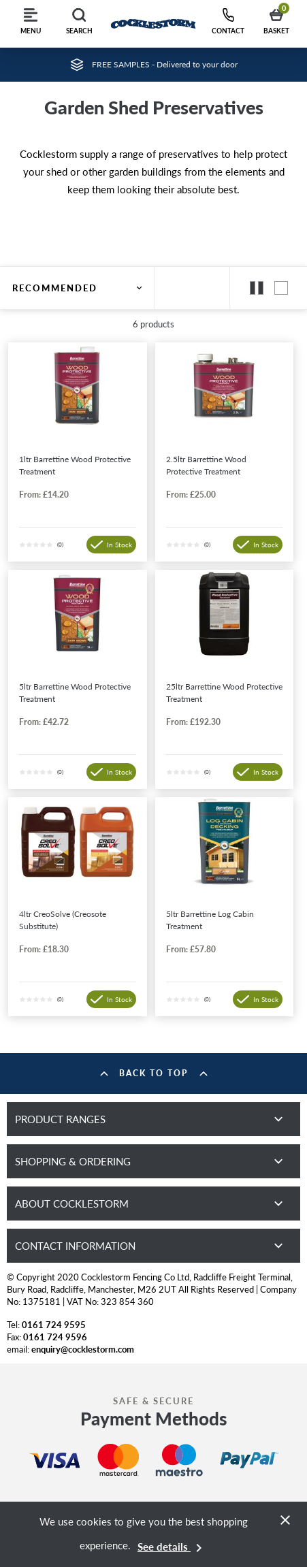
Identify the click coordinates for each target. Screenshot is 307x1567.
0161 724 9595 (54, 1324)
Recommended (77, 287)
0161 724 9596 (55, 1336)
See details (172, 1546)
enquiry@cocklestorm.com (82, 1349)
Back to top (154, 1073)
